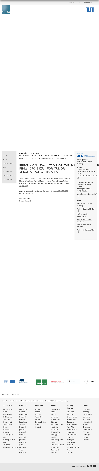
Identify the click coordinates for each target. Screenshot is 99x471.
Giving (5, 442)
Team (5, 167)
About (5, 159)
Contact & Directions (10, 447)
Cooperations (7, 179)
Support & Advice (57, 424)
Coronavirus (7, 414)
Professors (71, 442)
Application (55, 427)
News (5, 412)
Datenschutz (5, 394)
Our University (8, 409)
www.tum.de (63, 401)
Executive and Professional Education (72, 419)
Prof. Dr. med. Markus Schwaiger (84, 162)
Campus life (55, 450)
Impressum (15, 394)
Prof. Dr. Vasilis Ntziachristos (82, 215)
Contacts (38, 427)
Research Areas (8, 163)
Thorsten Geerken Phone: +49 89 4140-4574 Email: (86, 172)
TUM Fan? (7, 445)
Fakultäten (23, 409)
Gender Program (9, 175)
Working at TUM (9, 440)
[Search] (79, 2)
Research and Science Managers (72, 437)
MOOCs (70, 445)
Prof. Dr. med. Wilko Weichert (84, 226)
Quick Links (88, 2)
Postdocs (22, 447)
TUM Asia (86, 419)
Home (5, 155)
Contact (70, 452)
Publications (7, 171)
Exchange (86, 427)
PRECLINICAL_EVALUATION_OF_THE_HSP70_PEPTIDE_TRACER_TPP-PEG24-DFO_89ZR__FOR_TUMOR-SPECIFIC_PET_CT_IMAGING (45, 168)
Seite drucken (81, 466)
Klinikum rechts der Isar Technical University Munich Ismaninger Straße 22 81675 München (85, 187)
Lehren (37, 409)
